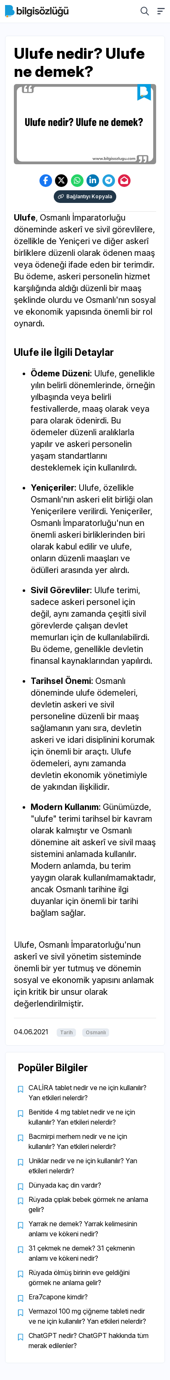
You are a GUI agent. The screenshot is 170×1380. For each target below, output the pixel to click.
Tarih (66, 1032)
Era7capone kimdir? (58, 1297)
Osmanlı (96, 1032)
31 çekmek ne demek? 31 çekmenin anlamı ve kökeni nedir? (82, 1253)
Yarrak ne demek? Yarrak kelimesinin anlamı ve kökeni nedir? (83, 1229)
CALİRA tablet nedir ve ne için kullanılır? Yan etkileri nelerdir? (87, 1092)
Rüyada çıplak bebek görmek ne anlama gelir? (88, 1204)
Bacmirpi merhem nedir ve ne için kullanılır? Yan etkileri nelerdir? (78, 1141)
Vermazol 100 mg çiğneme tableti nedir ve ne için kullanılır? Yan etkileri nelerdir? (87, 1316)
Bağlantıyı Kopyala (85, 196)
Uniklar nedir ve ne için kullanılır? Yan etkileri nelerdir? (83, 1166)
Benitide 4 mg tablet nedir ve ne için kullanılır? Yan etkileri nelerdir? (82, 1117)
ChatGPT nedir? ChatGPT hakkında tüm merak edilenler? (89, 1340)
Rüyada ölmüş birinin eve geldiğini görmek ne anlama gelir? (79, 1277)
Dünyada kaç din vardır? (65, 1185)
